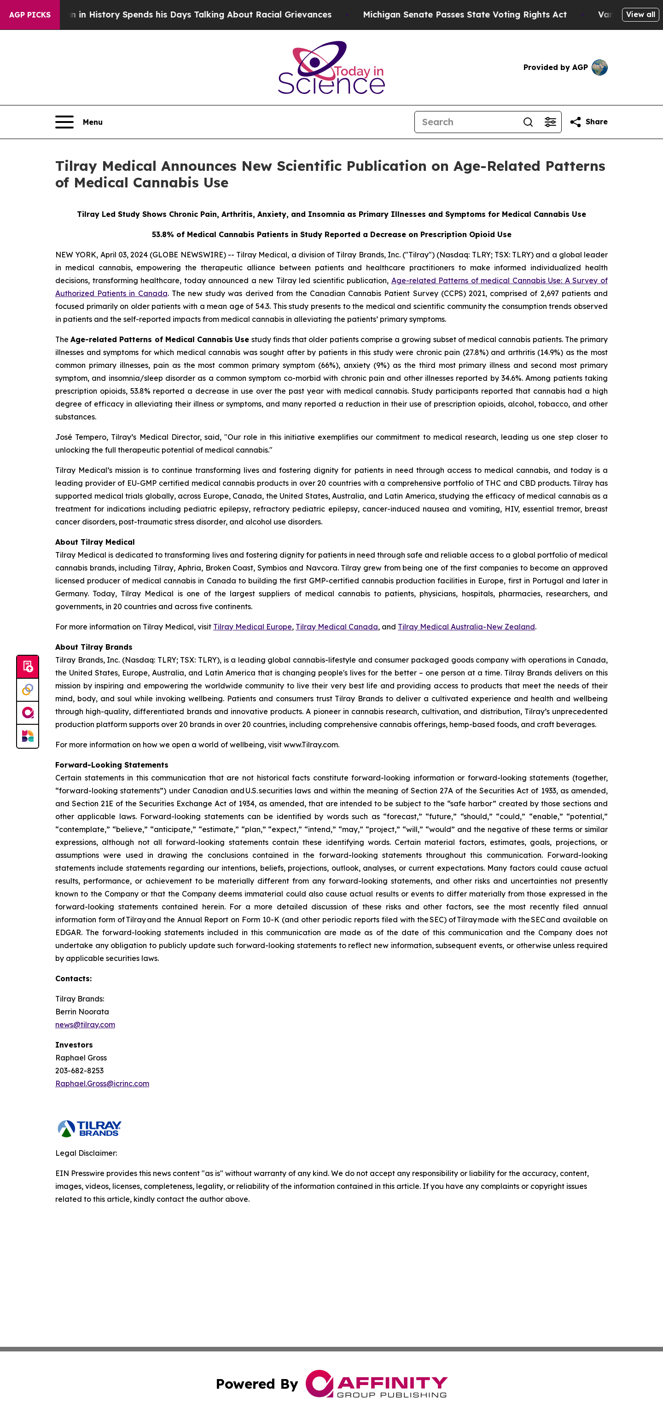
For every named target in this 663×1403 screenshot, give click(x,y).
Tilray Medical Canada (337, 626)
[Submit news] (27, 667)
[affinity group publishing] (27, 713)
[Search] (466, 122)
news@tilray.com (85, 1024)
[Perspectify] (27, 690)
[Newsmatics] (27, 736)
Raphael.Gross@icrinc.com (102, 1083)
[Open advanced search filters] (550, 122)
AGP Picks (30, 14)
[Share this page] (588, 122)
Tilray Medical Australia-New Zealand (466, 626)
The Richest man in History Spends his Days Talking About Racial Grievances (178, 14)
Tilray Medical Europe (252, 626)
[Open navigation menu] (79, 122)
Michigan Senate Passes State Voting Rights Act (474, 14)
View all (640, 14)
